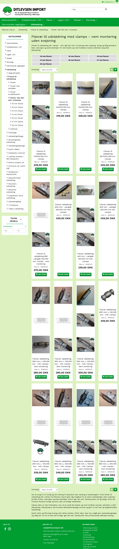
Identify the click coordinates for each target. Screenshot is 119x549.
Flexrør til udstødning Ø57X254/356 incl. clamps (108, 150)
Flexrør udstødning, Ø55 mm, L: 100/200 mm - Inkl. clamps (108, 303)
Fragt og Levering (89, 533)
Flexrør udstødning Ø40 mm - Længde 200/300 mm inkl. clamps (63, 202)
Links (85, 545)
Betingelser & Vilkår (90, 517)
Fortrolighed (87, 531)
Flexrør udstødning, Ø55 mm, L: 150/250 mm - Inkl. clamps (41, 449)
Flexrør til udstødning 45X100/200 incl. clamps (41, 150)
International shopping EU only (94, 542)
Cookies (86, 519)
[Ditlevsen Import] (30, 10)
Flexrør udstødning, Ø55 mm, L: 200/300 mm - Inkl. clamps (63, 449)
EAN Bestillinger (89, 524)
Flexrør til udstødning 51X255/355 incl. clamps (86, 104)
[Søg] (106, 9)
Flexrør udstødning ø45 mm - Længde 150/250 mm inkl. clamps (85, 248)
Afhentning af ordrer (90, 515)
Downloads (87, 522)
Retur (85, 540)
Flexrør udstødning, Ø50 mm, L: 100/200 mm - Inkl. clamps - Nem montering (41, 350)
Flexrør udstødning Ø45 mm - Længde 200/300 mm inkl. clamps (108, 202)
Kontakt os (87, 535)
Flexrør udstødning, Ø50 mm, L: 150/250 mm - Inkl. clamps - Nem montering (63, 350)
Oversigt (86, 538)
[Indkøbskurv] (110, 2)
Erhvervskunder (88, 526)
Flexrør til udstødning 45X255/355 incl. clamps (63, 104)
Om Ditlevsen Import (90, 529)
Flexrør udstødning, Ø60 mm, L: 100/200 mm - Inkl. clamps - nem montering (86, 451)
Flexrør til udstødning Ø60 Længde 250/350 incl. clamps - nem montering (41, 250)
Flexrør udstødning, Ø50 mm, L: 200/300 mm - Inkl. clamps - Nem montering (86, 350)
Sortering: (35, 69)
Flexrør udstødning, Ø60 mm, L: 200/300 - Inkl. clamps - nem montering (107, 451)
